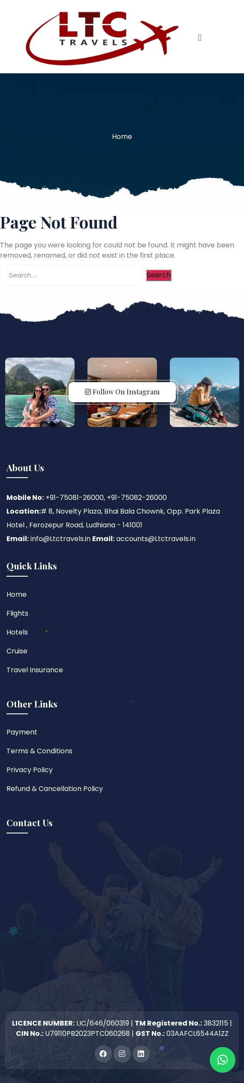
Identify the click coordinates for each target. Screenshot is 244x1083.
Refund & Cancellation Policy (54, 789)
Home (122, 136)
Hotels (17, 632)
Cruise (16, 651)
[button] (222, 1060)
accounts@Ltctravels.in (156, 539)
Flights (17, 613)
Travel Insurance (34, 670)
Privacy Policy (29, 770)
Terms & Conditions (39, 751)
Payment (21, 732)
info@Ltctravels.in (60, 539)
